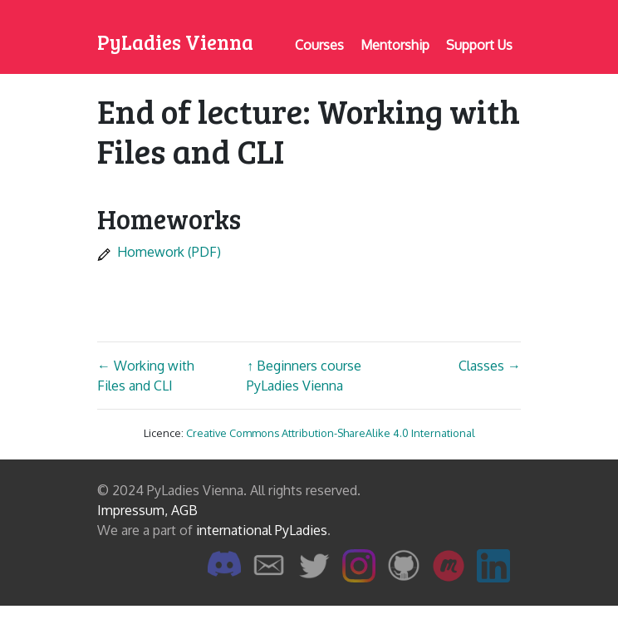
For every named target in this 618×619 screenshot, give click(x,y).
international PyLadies (261, 530)
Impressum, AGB (147, 510)
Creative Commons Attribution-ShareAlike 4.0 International (330, 433)
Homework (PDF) (159, 251)
